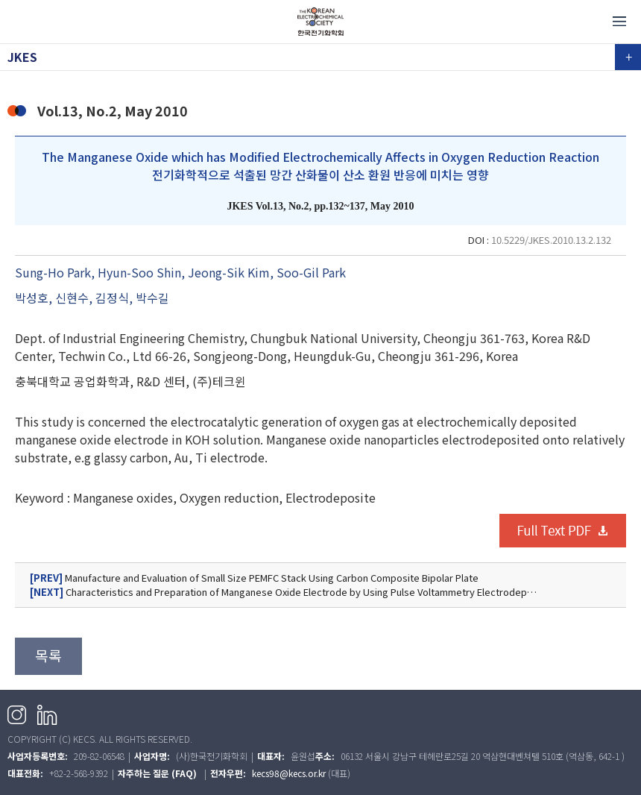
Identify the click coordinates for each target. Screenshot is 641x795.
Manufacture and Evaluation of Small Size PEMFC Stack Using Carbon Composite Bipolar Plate (254, 578)
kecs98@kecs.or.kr (289, 773)
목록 (48, 655)
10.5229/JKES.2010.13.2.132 (551, 240)
